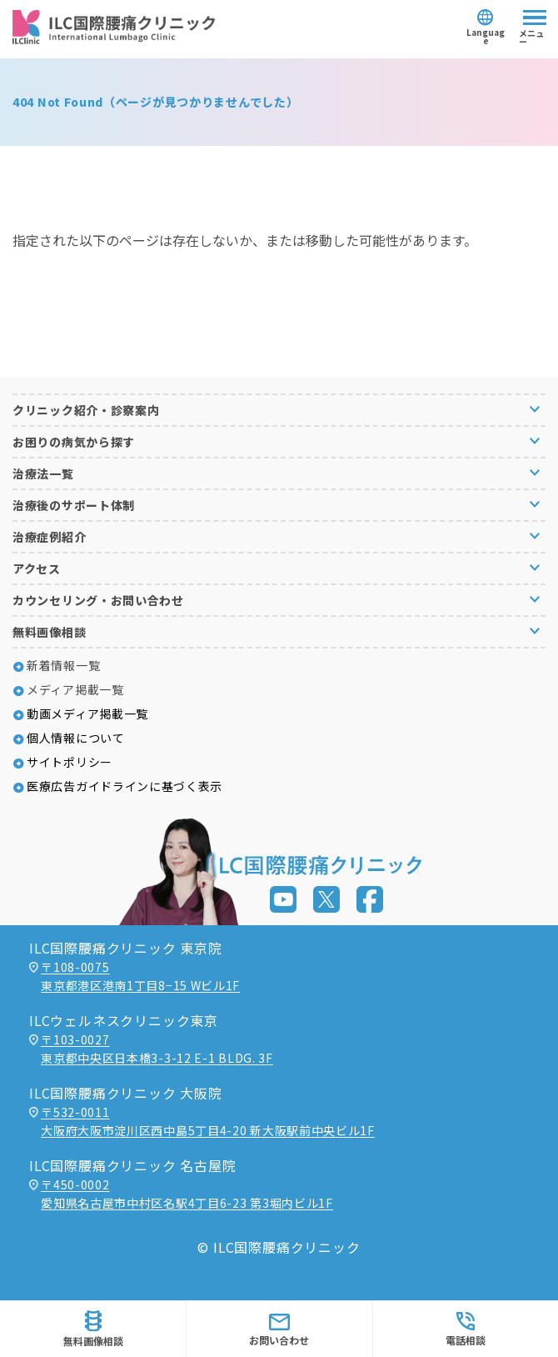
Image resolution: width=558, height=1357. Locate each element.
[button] (279, 409)
